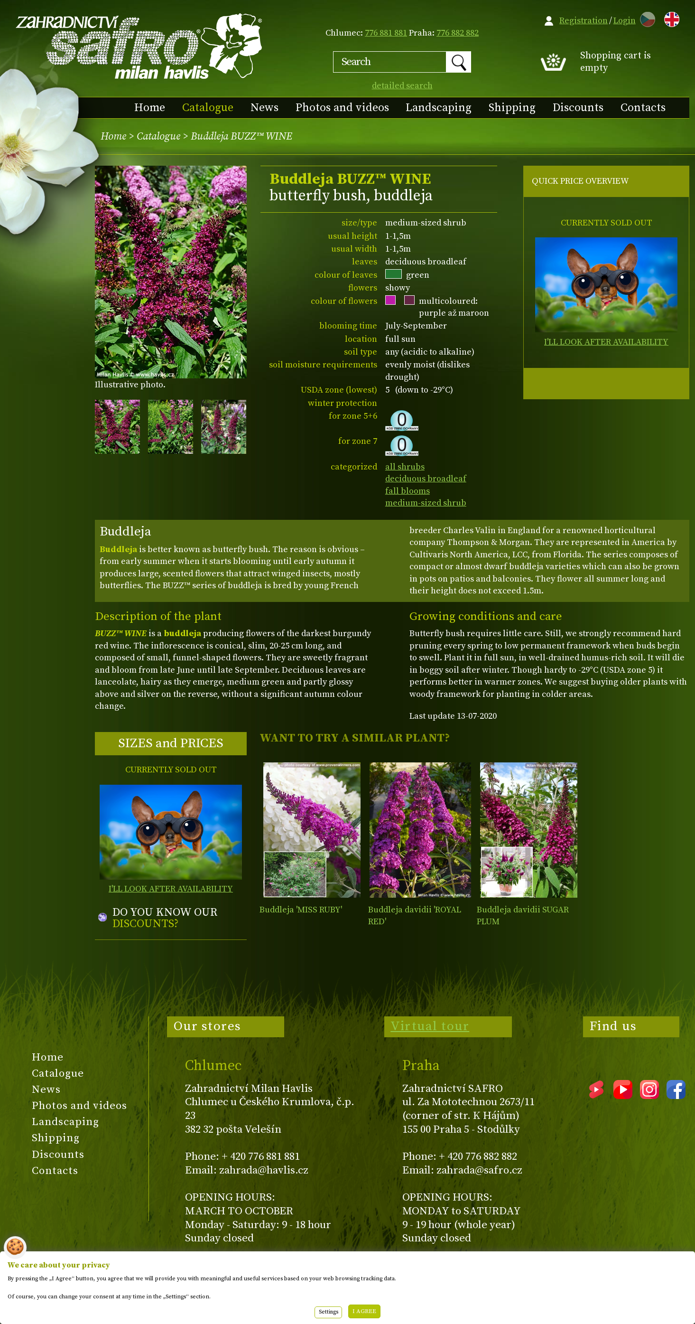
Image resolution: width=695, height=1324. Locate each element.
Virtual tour (429, 1026)
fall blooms (407, 491)
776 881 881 (386, 33)
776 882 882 (457, 33)
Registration (583, 20)
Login (624, 20)
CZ (645, 17)
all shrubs (405, 466)
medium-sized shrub (425, 503)
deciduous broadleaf (425, 478)
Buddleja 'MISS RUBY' (300, 909)
